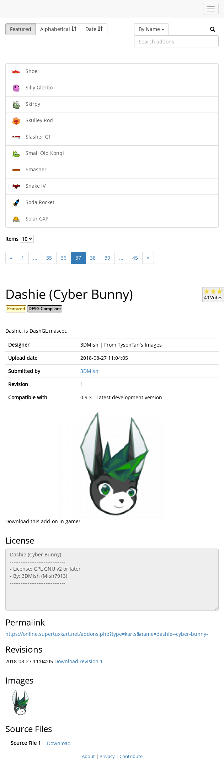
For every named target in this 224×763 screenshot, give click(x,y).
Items (19, 239)
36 (63, 257)
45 (135, 257)
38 (93, 257)
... (35, 257)
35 (49, 257)
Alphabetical (58, 29)
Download (59, 743)
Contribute (131, 756)
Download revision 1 (78, 661)
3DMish (89, 371)
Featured (20, 29)
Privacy (107, 756)
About (88, 756)
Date (94, 29)
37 (78, 257)
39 (107, 257)
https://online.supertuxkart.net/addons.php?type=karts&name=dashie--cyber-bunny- (106, 633)
